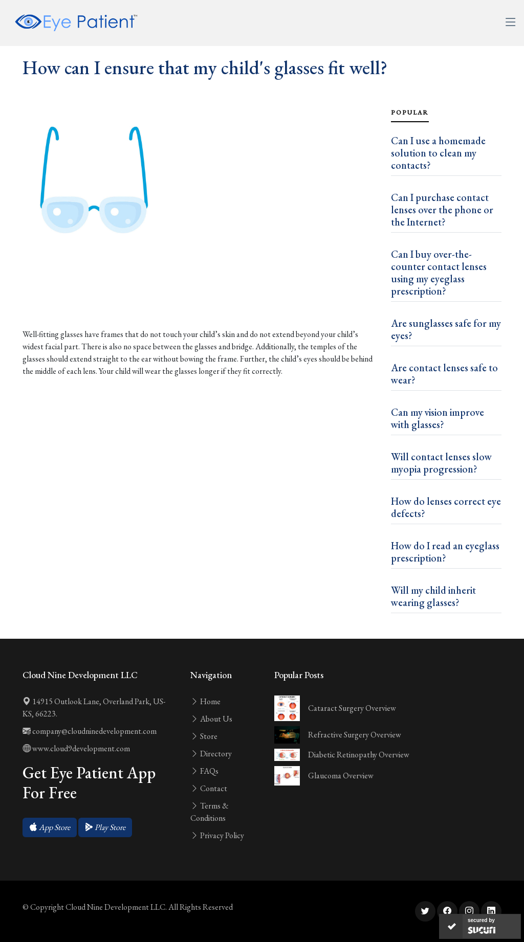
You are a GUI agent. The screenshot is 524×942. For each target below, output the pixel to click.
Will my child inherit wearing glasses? (433, 596)
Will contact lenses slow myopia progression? (441, 463)
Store (203, 736)
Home (205, 701)
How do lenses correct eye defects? (446, 507)
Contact (208, 788)
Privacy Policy (217, 835)
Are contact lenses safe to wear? (444, 374)
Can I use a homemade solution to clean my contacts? (438, 153)
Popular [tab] (410, 112)
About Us (211, 718)
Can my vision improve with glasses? (437, 418)
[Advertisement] (201, 296)
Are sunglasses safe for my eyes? (446, 329)
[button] (50, 827)
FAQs (204, 771)
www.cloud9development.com (76, 748)
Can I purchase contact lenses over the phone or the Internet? (442, 210)
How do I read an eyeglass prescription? (445, 552)
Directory (211, 753)
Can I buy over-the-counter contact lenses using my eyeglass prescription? (439, 273)
